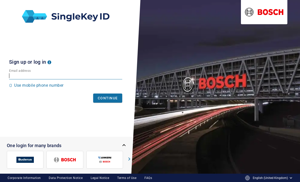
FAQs (148, 178)
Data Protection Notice (66, 178)
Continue (108, 98)
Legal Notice (100, 178)
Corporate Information (24, 178)
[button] (49, 62)
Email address (20, 71)
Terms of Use (126, 178)
